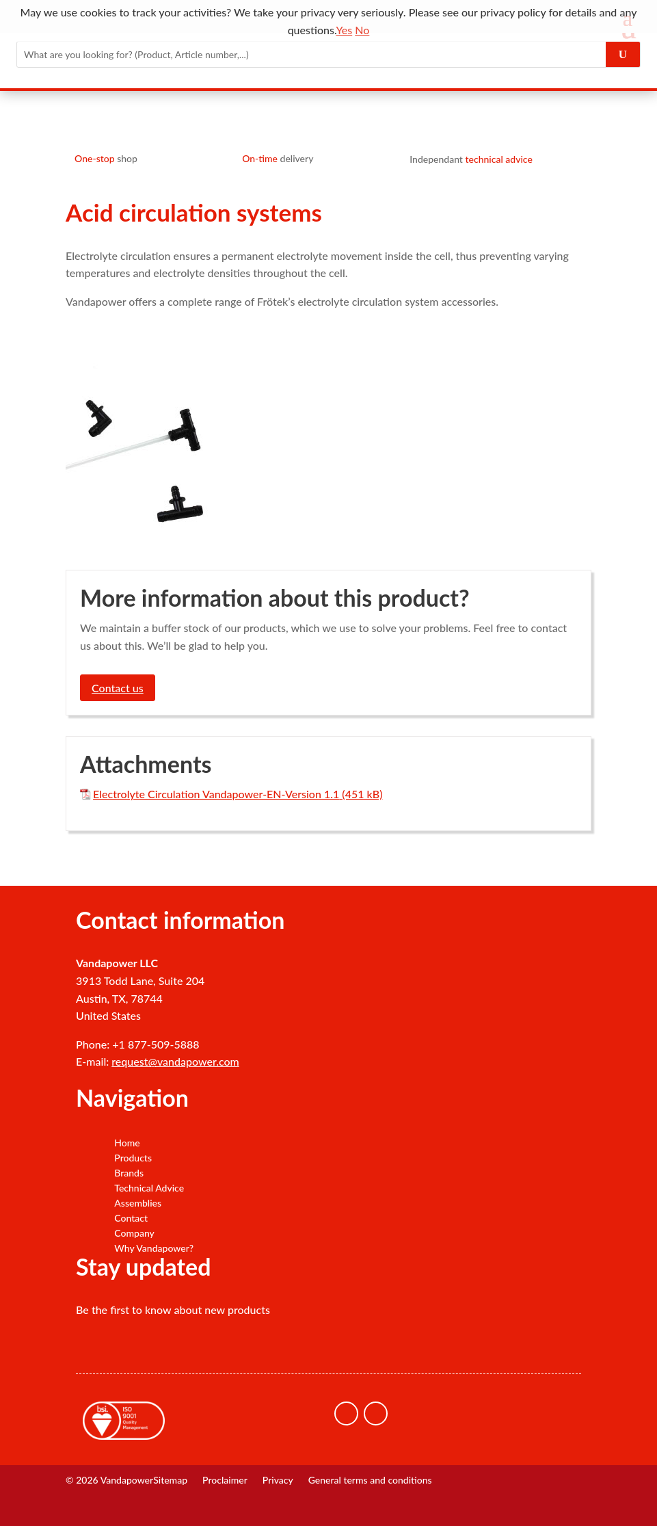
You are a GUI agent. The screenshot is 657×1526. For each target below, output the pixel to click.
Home (126, 1143)
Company (134, 1233)
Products (133, 1158)
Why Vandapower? (153, 1248)
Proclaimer (224, 1480)
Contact (131, 1218)
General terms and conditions (370, 1480)
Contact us (118, 687)
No (362, 29)
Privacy (278, 1480)
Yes (344, 29)
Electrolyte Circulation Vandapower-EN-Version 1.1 (216, 793)
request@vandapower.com (175, 1061)
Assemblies (137, 1203)
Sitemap (170, 1480)
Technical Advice (149, 1188)
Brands (129, 1173)
